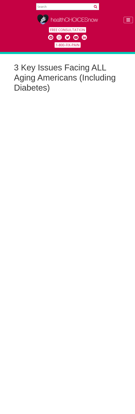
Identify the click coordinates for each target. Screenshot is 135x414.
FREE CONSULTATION (67, 30)
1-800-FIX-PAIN (68, 45)
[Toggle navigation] (128, 20)
